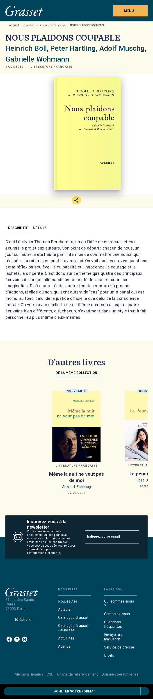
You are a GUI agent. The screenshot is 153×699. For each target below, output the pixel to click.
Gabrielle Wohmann (37, 59)
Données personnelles (119, 674)
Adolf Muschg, (122, 48)
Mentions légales (29, 674)
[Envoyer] (135, 537)
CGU (50, 674)
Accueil (14, 25)
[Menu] (130, 10)
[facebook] (9, 639)
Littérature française (52, 25)
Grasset (29, 25)
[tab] (17, 227)
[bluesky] (24, 639)
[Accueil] (24, 10)
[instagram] (17, 639)
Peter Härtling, (74, 48)
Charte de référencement (77, 674)
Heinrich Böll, (27, 48)
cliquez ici (54, 553)
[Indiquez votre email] (106, 536)
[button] (51, 67)
